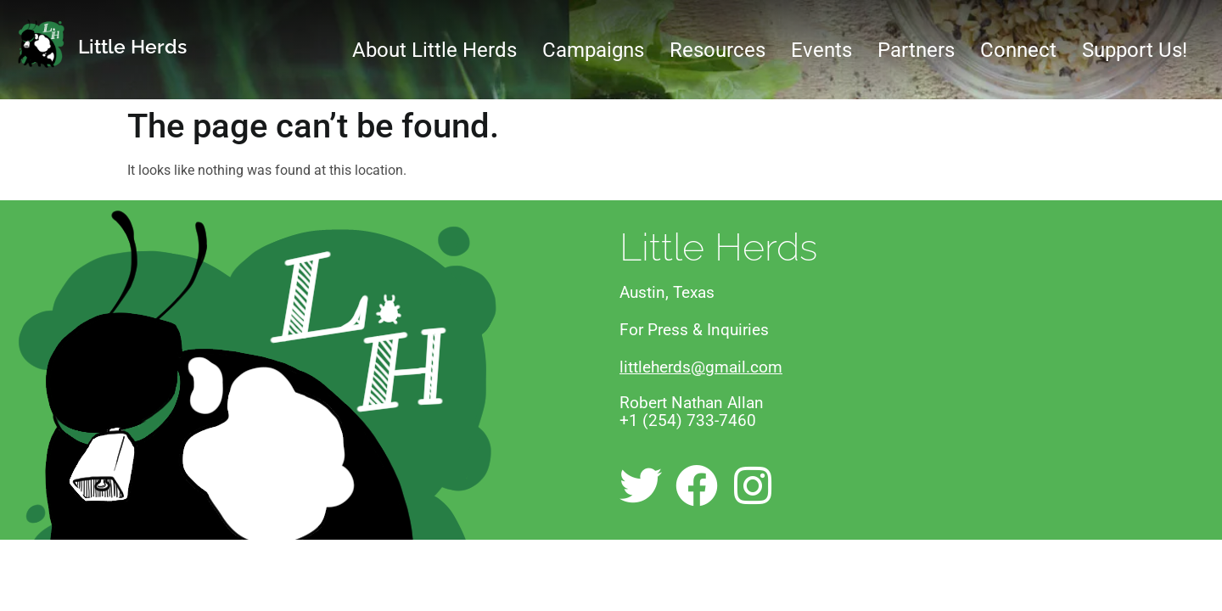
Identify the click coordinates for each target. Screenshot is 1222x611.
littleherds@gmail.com (700, 367)
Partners (916, 50)
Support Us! (1134, 50)
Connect (1018, 50)
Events (821, 50)
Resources (717, 50)
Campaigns (593, 50)
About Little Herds (434, 50)
